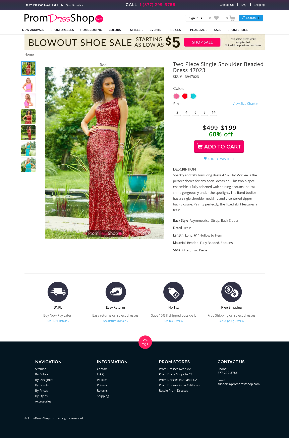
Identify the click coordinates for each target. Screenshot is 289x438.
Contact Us (227, 4)
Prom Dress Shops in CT (175, 374)
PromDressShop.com (42, 418)
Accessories (43, 401)
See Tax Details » (173, 321)
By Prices (41, 390)
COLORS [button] (116, 30)
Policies (102, 380)
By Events (42, 385)
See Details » (74, 5)
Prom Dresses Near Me (175, 369)
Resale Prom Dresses (173, 390)
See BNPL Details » (58, 321)
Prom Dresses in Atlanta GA (178, 380)
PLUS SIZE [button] (199, 30)
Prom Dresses (62, 30)
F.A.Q (101, 374)
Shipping (259, 4)
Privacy (102, 385)
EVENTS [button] (157, 30)
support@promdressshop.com (239, 384)
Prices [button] (177, 30)
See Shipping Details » (231, 321)
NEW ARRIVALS (33, 30)
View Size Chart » (245, 103)
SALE (217, 30)
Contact (102, 369)
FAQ (243, 4)
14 (213, 112)
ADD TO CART (219, 146)
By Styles (41, 396)
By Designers (44, 380)
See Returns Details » (115, 321)
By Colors (41, 374)
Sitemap (40, 369)
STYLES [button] (136, 30)
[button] (251, 18)
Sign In (193, 18)
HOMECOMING (91, 30)
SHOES (238, 30)
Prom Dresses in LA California (179, 385)
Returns (102, 390)
